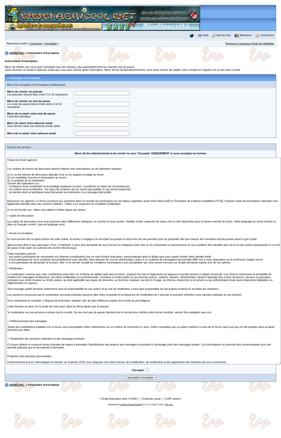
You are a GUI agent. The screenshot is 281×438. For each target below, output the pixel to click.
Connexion (35, 43)
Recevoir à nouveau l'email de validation (249, 43)
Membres (246, 35)
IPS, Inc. (169, 404)
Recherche (224, 35)
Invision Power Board (130, 404)
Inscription (51, 43)
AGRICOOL (17, 53)
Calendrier (267, 35)
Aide (205, 35)
